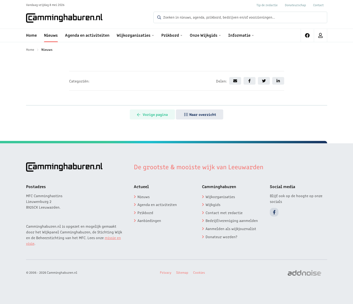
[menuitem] (307, 35)
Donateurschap (295, 5)
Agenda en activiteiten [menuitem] (87, 35)
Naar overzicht (200, 114)
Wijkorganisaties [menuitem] (134, 35)
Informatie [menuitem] (239, 35)
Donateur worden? (221, 236)
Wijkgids (213, 204)
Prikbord (145, 212)
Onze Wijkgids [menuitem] (203, 35)
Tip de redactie (267, 5)
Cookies (199, 272)
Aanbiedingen (149, 220)
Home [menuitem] (31, 35)
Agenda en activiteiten (157, 204)
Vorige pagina (152, 114)
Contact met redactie (224, 212)
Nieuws (47, 49)
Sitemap (182, 272)
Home (30, 49)
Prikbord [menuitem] (170, 35)
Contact (318, 5)
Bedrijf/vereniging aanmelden (232, 220)
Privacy (165, 272)
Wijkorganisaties (220, 196)
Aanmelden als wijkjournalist (231, 228)
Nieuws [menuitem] (51, 35)
